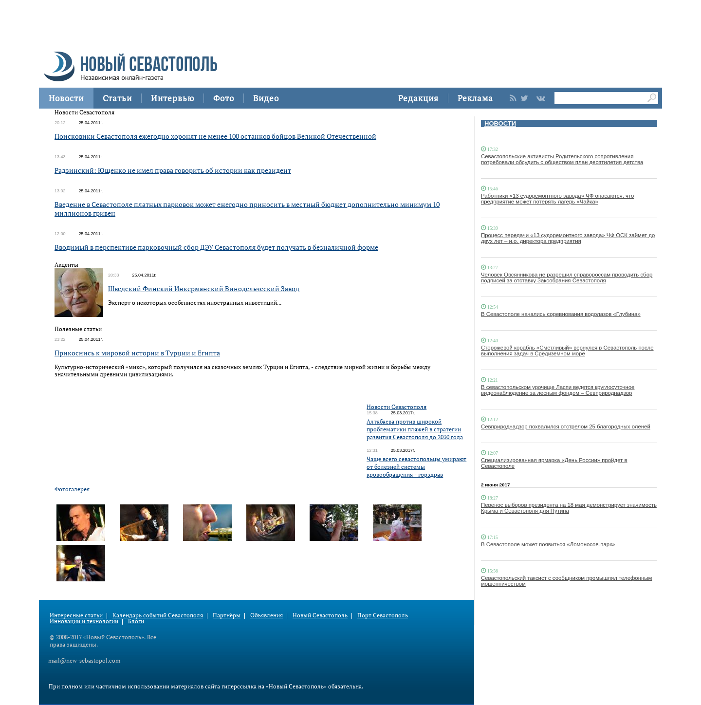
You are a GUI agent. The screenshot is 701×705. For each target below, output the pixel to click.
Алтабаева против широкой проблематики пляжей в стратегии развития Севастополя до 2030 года (415, 429)
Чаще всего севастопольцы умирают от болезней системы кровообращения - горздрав (416, 466)
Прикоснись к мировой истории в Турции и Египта (137, 352)
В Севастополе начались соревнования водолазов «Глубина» (561, 314)
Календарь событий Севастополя (157, 615)
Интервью (172, 98)
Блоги (136, 621)
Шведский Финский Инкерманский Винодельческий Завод (203, 288)
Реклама (475, 98)
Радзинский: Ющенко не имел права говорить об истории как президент (173, 170)
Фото (223, 98)
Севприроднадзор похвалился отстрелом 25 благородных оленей (565, 426)
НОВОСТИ (500, 123)
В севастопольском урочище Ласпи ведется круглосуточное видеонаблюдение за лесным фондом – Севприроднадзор (557, 390)
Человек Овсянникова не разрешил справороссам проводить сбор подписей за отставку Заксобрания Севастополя (566, 277)
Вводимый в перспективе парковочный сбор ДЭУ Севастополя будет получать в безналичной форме (216, 247)
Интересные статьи (76, 615)
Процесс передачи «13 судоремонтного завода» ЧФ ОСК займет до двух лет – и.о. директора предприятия (568, 238)
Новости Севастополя (396, 406)
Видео (266, 98)
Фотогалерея (72, 489)
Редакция (418, 98)
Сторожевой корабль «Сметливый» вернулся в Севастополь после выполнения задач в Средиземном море (567, 350)
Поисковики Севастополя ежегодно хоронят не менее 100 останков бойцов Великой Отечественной (215, 136)
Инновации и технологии (84, 621)
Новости (66, 98)
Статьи (117, 98)
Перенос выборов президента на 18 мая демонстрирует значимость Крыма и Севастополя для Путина (569, 508)
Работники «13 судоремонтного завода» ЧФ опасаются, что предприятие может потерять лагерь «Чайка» (557, 198)
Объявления (266, 615)
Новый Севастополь (320, 615)
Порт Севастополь (382, 615)
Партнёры (226, 615)
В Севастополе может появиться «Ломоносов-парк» (548, 544)
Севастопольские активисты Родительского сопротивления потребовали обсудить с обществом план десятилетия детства (562, 159)
